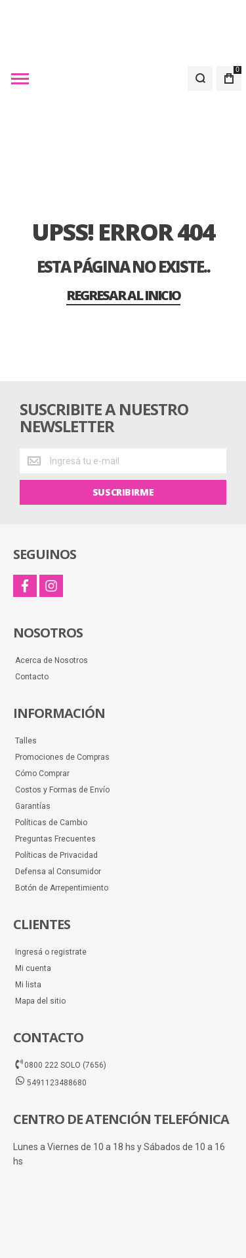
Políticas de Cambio (51, 747)
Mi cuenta (33, 893)
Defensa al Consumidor (58, 796)
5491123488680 (51, 1007)
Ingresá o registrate (51, 876)
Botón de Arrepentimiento (61, 812)
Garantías (33, 731)
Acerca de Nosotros (51, 585)
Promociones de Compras (62, 682)
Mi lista (28, 909)
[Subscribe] (123, 417)
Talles (26, 665)
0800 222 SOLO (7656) (60, 989)
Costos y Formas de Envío (62, 714)
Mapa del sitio (40, 925)
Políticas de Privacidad (56, 780)
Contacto (32, 601)
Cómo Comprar (42, 698)
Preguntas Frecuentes (55, 763)
